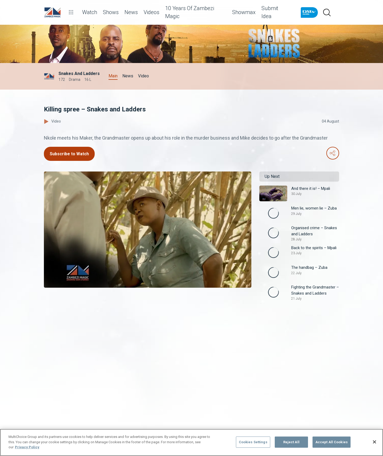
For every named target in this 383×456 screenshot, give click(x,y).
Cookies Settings (253, 442)
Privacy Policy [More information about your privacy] (27, 447)
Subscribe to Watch (69, 153)
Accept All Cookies (331, 442)
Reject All (291, 442)
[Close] (374, 442)
